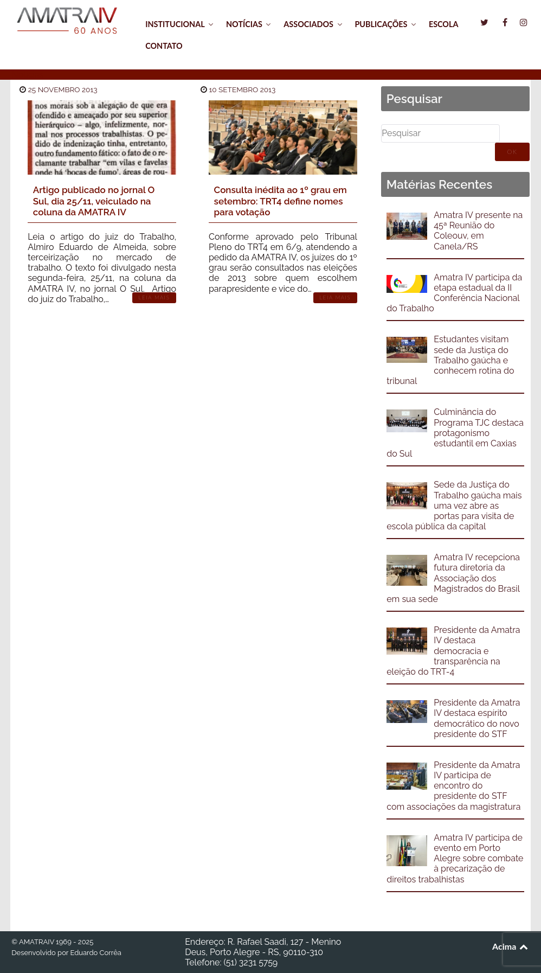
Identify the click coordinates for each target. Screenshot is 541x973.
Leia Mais (154, 297)
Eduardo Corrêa (95, 953)
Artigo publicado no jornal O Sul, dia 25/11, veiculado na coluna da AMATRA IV (94, 200)
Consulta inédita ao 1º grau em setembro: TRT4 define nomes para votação (280, 200)
